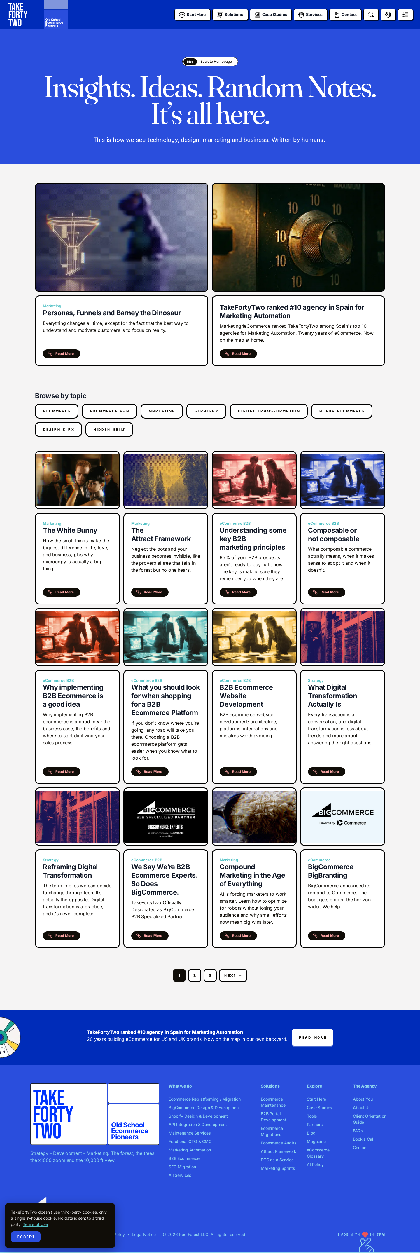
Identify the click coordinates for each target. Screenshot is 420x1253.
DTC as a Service (277, 1159)
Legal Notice (143, 1234)
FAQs (358, 1130)
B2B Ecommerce (184, 1158)
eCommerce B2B (109, 411)
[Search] (371, 14)
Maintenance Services (190, 1132)
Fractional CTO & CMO (190, 1141)
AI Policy (315, 1164)
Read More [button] (61, 353)
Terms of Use (35, 1224)
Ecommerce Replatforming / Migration (205, 1099)
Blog (311, 1132)
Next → (233, 975)
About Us (362, 1107)
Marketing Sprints (278, 1168)
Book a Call (363, 1139)
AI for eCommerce (342, 411)
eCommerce (57, 411)
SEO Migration (182, 1166)
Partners (315, 1124)
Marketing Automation (190, 1149)
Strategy (206, 411)
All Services (180, 1175)
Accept (26, 1236)
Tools (312, 1115)
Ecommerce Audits (279, 1142)
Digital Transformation (269, 411)
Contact (360, 1147)
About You (363, 1099)
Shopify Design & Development (198, 1115)
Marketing (161, 411)
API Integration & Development (198, 1124)
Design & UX (58, 429)
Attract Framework (278, 1151)
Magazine (316, 1141)
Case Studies (319, 1107)
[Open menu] (405, 14)
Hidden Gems (109, 429)
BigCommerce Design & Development (204, 1107)
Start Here (316, 1099)
